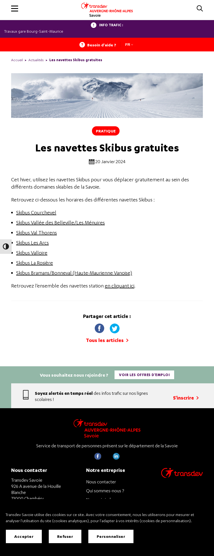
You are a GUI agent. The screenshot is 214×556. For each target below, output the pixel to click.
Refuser (65, 536)
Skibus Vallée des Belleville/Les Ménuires (60, 222)
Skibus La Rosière (34, 263)
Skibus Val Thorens (36, 233)
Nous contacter (101, 481)
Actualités (36, 60)
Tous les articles (107, 340)
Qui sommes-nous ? (105, 490)
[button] (14, 8)
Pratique (106, 131)
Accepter (23, 536)
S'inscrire (186, 398)
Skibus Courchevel (36, 212)
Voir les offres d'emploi (144, 375)
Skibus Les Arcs (32, 243)
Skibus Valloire (31, 253)
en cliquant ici (119, 286)
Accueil (17, 60)
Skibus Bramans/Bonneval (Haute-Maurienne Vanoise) (74, 273)
